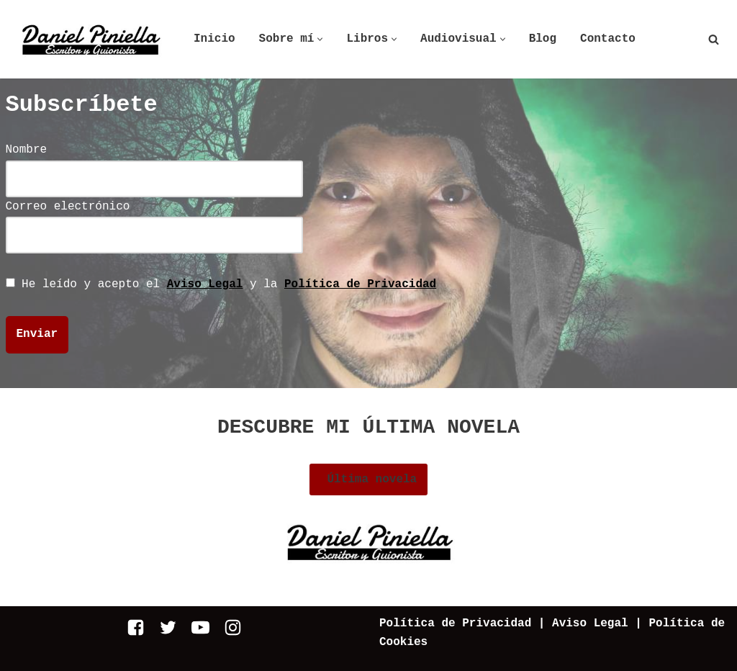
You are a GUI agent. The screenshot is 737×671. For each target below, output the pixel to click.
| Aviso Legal (579, 623)
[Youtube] (200, 627)
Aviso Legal (205, 284)
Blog (542, 38)
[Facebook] (135, 627)
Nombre (154, 163)
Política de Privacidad (360, 284)
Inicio (214, 38)
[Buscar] (713, 39)
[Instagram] (232, 627)
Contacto (608, 38)
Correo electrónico (154, 220)
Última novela (368, 479)
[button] (319, 39)
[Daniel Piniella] (90, 39)
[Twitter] (168, 627)
